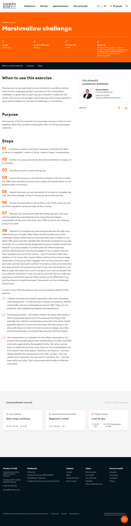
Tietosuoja (55, 513)
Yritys (88, 468)
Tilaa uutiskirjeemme (94, 484)
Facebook (114, 478)
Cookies (64, 513)
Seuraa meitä (116, 468)
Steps (40, 66)
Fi (105, 6)
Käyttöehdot (74, 513)
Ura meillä (89, 475)
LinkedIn (113, 472)
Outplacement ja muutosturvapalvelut (43, 481)
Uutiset (69, 468)
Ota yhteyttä (80, 6)
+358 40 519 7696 (103, 95)
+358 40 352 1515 (10, 486)
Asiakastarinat (72, 478)
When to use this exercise (12, 66)
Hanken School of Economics (114, 513)
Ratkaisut (32, 468)
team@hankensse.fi (11, 490)
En (98, 6)
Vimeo (112, 481)
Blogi (68, 475)
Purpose (30, 66)
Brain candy (71, 481)
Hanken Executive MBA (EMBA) (40, 475)
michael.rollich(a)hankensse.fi (108, 98)
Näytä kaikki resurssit (116, 402)
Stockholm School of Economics (115, 515)
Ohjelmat (31, 472)
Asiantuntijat (90, 472)
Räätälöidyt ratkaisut (36, 478)
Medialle (88, 481)
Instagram (114, 475)
